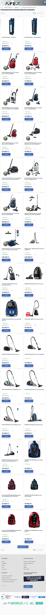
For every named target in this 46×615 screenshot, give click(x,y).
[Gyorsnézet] (20, 16)
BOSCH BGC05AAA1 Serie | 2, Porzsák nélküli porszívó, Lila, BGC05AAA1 (33, 143)
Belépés (3, 561)
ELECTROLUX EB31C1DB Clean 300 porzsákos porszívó (9, 284)
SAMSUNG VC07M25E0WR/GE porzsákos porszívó (34, 531)
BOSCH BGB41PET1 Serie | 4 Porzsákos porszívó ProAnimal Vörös (33, 73)
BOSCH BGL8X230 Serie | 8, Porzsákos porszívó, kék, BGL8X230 (10, 214)
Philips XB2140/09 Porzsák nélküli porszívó (11, 424)
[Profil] (40, 3)
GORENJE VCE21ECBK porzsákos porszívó (34, 283)
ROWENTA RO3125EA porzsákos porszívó (34, 424)
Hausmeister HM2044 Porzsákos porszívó (34, 319)
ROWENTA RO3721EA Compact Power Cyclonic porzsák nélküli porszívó (10, 460)
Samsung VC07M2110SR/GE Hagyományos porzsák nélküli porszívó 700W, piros (11, 496)
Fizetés (25, 565)
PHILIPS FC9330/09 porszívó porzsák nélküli (34, 354)
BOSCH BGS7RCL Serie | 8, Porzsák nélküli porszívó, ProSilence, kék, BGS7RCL (11, 249)
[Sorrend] (40, 13)
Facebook (2, 585)
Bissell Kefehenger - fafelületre (9, 37)
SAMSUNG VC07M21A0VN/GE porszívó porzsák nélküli (33, 496)
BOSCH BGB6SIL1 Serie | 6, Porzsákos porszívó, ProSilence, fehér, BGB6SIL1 (10, 108)
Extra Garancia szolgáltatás (7, 575)
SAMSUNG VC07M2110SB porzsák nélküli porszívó (34, 460)
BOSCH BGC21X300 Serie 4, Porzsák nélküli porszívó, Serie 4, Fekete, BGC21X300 (11, 179)
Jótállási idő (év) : (5, 43)
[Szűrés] (1, 22)
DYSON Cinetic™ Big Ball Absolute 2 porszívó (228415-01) (34, 249)
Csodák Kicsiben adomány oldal (8, 581)
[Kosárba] (6, 48)
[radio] (35, 13)
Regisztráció (4, 563)
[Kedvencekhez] (17, 16)
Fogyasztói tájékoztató (6, 577)
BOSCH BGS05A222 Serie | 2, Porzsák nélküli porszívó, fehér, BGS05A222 (33, 214)
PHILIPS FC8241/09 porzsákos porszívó (10, 354)
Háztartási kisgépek (8, 7)
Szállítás (25, 567)
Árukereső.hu (34, 597)
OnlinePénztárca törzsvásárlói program (9, 579)
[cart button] (44, 3)
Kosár (3, 567)
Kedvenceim (4, 569)
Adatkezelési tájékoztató (28, 563)
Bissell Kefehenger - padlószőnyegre (33, 37)
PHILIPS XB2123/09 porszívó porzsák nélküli (34, 389)
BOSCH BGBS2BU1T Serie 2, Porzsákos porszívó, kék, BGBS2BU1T (33, 108)
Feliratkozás (27, 586)
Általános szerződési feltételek (29, 561)
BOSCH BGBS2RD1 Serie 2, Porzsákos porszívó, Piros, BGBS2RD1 (10, 143)
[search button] (37, 3)
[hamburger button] (2, 3)
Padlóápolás (16, 7)
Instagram (4, 585)
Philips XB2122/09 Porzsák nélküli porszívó (11, 389)
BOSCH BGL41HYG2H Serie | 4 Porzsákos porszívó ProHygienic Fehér (34, 179)
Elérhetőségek (26, 569)
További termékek (22, 546)
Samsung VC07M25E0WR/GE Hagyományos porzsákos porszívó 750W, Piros (11, 531)
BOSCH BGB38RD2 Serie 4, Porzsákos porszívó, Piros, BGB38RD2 (10, 73)
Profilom (3, 565)
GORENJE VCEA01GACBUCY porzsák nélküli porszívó (11, 320)
